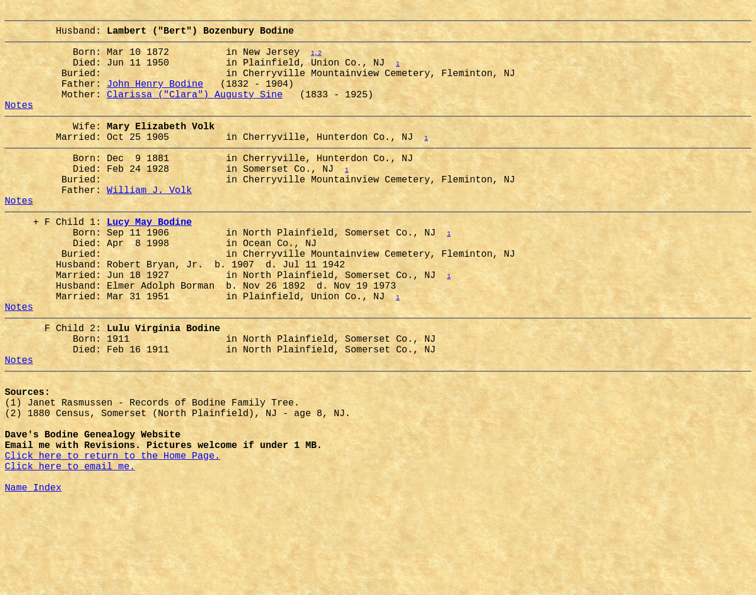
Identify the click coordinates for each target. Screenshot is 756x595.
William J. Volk (149, 222)
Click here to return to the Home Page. (112, 540)
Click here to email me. (70, 553)
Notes (19, 123)
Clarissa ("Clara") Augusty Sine (195, 110)
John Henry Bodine (155, 97)
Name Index (33, 579)
